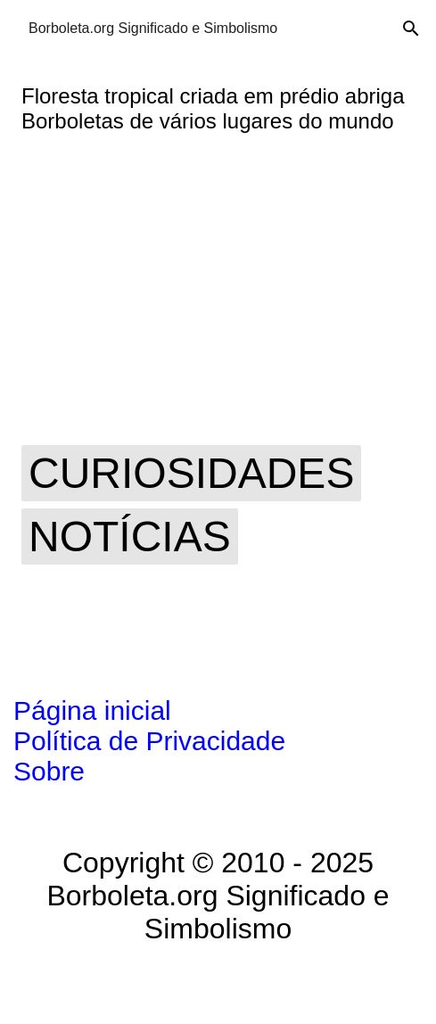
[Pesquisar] (411, 28)
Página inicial (92, 710)
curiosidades (191, 473)
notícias (130, 536)
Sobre (49, 771)
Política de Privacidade (149, 741)
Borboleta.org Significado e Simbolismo (153, 28)
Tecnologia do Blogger (218, 985)
